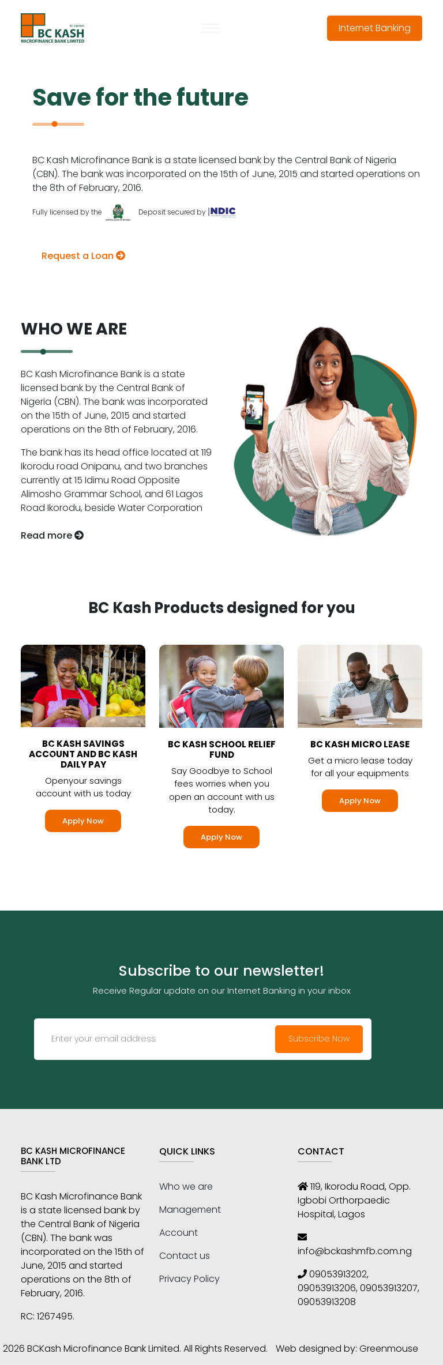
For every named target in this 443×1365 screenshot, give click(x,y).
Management (190, 1209)
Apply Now (83, 820)
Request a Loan (83, 255)
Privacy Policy (189, 1278)
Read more (52, 535)
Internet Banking (375, 28)
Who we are (186, 1186)
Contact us (184, 1255)
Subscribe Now (319, 1038)
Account (178, 1232)
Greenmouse (388, 1348)
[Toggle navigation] (210, 28)
